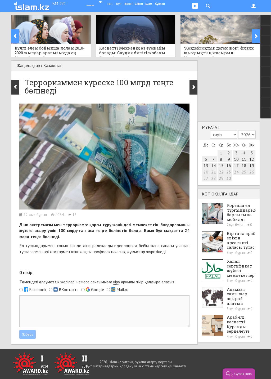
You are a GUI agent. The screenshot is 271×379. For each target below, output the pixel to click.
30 (228, 178)
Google (97, 289)
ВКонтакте (69, 289)
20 (206, 172)
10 (236, 159)
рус (62, 3)
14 (213, 165)
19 (251, 165)
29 (221, 178)
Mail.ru (122, 289)
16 (228, 165)
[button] (239, 373)
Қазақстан (52, 65)
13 (206, 165)
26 (251, 172)
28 (213, 178)
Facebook (37, 289)
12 (251, 159)
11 (244, 159)
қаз (55, 3)
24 (236, 172)
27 (206, 178)
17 (236, 165)
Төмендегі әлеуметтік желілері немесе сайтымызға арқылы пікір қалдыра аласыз (96, 282)
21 (213, 172)
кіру (116, 281)
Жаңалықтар (28, 65)
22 (221, 172)
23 (228, 172)
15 (221, 165)
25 (244, 172)
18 (244, 165)
